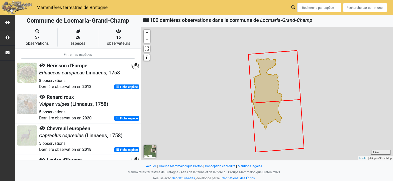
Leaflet (363, 158)
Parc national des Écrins (238, 178)
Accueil (151, 166)
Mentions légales (250, 166)
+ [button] (147, 33)
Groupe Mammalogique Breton (181, 166)
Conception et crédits (220, 166)
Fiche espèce (127, 87)
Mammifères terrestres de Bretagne (72, 7)
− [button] (147, 39)
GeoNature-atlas (183, 178)
